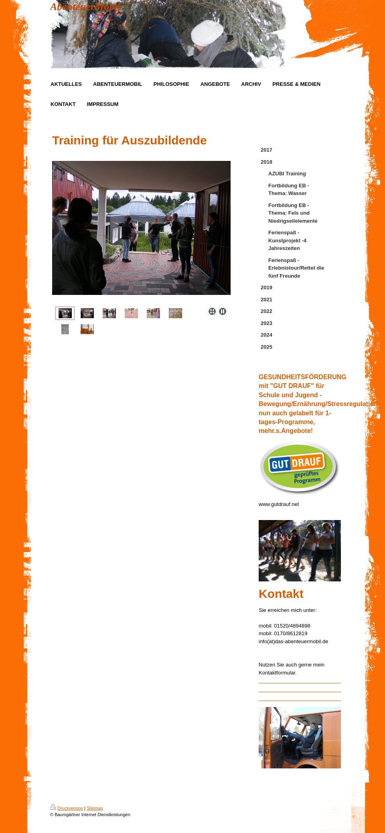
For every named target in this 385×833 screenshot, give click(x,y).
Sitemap (95, 808)
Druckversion (66, 808)
